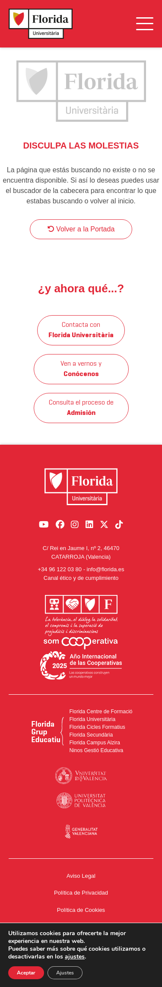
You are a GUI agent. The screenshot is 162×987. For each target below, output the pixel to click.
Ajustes (65, 972)
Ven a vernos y (81, 369)
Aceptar (26, 972)
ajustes (75, 957)
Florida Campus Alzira (94, 743)
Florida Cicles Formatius (97, 727)
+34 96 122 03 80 (60, 569)
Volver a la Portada (81, 229)
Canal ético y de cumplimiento (81, 578)
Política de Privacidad (81, 892)
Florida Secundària (91, 735)
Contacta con (81, 330)
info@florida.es (105, 569)
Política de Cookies (81, 910)
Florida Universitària (92, 719)
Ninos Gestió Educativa (96, 750)
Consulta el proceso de (81, 408)
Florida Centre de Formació (100, 712)
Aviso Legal (81, 876)
